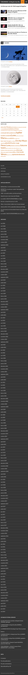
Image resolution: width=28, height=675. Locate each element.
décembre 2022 (4, 334)
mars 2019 (3, 455)
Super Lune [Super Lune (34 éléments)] (19, 148)
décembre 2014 (4, 592)
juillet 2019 (3, 444)
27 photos (10, 61)
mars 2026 (3, 228)
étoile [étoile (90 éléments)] (23, 154)
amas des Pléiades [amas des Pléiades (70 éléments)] (6, 127)
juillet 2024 (3, 282)
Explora (2, 631)
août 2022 (3, 344)
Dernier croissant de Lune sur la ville (9, 201)
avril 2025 (3, 258)
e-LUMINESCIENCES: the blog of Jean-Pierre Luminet (13, 628)
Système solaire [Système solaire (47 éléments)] (4, 150)
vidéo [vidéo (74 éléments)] (13, 152)
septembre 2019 (4, 439)
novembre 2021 (4, 369)
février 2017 (3, 522)
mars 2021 (3, 390)
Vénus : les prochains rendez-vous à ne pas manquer (13, 204)
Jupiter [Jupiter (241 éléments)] (19, 132)
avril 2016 (3, 549)
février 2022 (3, 360)
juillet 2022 (3, 347)
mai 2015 (3, 579)
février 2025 (3, 263)
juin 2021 (3, 382)
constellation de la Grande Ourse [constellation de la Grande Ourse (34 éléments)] (7, 130)
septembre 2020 (4, 406)
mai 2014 (3, 611)
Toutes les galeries (6, 96)
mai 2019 (3, 449)
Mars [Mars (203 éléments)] (3, 138)
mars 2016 (3, 552)
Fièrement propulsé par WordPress (7, 673)
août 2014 (3, 603)
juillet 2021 (3, 379)
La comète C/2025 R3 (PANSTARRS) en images (11, 198)
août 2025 (3, 247)
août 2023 (3, 312)
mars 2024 (3, 293)
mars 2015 (3, 584)
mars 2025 (3, 261)
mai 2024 (3, 288)
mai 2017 (3, 514)
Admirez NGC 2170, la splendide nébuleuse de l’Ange (13, 206)
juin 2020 (3, 414)
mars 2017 (3, 519)
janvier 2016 (4, 557)
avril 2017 (3, 517)
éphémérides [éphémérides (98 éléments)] (16, 154)
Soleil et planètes (5, 174)
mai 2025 (3, 255)
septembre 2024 (4, 277)
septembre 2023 (4, 309)
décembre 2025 (4, 236)
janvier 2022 (4, 363)
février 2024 (3, 296)
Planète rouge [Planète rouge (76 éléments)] (14, 143)
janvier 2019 (4, 460)
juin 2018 (3, 479)
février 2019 (3, 457)
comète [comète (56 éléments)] (4, 129)
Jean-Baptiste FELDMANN (21, 13)
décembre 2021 (4, 366)
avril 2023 (3, 323)
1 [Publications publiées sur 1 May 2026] (17, 106)
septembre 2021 (4, 374)
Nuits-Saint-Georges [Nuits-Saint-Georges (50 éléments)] (6, 141)
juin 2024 (3, 285)
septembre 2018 (4, 471)
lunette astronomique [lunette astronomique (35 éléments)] (19, 135)
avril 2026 (3, 226)
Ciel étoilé (3, 168)
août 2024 (3, 280)
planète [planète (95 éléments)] (7, 143)
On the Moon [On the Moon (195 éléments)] (21, 140)
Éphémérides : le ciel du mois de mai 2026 (10, 186)
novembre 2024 (4, 272)
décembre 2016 (4, 528)
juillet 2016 (3, 541)
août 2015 (3, 571)
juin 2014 (3, 608)
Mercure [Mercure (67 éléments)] (7, 138)
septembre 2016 (4, 536)
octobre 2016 (4, 533)
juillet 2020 (3, 412)
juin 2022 (3, 350)
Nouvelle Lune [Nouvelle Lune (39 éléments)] (16, 138)
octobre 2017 (4, 501)
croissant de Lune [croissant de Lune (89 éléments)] (6, 133)
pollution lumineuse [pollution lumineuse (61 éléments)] (15, 145)
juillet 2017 (3, 509)
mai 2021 (3, 385)
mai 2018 (3, 482)
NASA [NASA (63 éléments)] (12, 138)
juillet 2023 (3, 315)
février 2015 (3, 587)
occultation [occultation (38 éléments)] (13, 141)
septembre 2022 (4, 342)
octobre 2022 (4, 339)
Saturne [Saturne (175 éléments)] (23, 145)
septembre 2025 (4, 245)
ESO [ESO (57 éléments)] (13, 133)
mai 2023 (3, 320)
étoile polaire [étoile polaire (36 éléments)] (3, 156)
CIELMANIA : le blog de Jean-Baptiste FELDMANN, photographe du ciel (11, 2)
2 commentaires (10, 91)
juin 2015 (3, 576)
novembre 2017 (4, 498)
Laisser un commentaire (5, 14)
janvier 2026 (4, 234)
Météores (3, 171)
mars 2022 (3, 358)
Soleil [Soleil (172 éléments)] (3, 148)
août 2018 (3, 474)
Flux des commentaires (6, 663)
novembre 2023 (4, 304)
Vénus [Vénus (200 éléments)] (3, 154)
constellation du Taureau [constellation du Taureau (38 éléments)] (17, 130)
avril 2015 (3, 581)
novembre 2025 (4, 239)
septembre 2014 (4, 600)
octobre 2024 (4, 274)
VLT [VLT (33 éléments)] (16, 152)
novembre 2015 (4, 563)
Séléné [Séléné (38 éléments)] (9, 150)
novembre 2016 (4, 530)
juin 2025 (3, 253)
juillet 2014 (3, 606)
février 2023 (3, 328)
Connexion (3, 658)
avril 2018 (3, 484)
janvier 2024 (4, 298)
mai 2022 (3, 352)
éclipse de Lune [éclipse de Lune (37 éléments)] (9, 154)
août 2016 (3, 538)
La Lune (2, 165)
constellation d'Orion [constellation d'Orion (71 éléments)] (12, 129)
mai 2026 (3, 223)
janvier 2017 (4, 525)
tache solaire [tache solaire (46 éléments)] (13, 150)
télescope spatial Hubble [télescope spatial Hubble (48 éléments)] (6, 152)
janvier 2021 (4, 395)
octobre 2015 (4, 565)
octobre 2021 (4, 371)
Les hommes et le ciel (6, 176)
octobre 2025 (4, 242)
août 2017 (3, 506)
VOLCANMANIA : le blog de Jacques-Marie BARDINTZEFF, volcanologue (11, 647)
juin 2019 (3, 447)
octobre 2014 (4, 598)
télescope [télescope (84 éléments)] (19, 150)
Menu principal (26, 2)
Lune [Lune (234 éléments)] (13, 135)
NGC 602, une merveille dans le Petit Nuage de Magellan (17, 11)
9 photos (10, 86)
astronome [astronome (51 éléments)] (14, 127)
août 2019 (3, 441)
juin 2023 (3, 317)
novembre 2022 (4, 336)
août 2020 (3, 409)
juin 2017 (3, 511)
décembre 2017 (4, 495)
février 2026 (3, 231)
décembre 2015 (4, 560)
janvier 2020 (4, 428)
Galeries (6, 43)
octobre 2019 (4, 436)
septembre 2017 (4, 503)
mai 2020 (3, 417)
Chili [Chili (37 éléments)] (2, 129)
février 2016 (3, 555)
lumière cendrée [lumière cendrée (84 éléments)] (6, 135)
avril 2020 (3, 420)
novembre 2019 (4, 433)
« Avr (2, 117)
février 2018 (3, 490)
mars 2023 (3, 325)
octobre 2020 (4, 404)
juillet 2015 (3, 573)
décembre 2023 (4, 301)
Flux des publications (6, 661)
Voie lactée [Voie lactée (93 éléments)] (20, 152)
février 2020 (3, 425)
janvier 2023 (4, 331)
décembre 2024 (4, 269)
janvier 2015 (4, 590)
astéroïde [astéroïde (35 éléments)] (18, 127)
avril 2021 (3, 387)
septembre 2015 (4, 568)
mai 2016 (3, 546)
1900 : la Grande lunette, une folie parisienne (11, 193)
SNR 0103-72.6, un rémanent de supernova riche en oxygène (16, 18)
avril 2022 (3, 355)
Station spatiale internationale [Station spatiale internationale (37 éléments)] (11, 148)
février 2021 (3, 393)
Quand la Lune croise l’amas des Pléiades (10, 196)
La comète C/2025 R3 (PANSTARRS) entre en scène (12, 213)
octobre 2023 (4, 307)
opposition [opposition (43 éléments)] (3, 143)
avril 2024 (3, 290)
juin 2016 (3, 544)
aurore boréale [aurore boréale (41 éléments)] (23, 127)
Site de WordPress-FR (6, 666)
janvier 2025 (4, 266)
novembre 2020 (4, 401)
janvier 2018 (4, 493)
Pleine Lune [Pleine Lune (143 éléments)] (5, 145)
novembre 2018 (4, 466)
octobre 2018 (4, 468)
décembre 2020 (4, 398)
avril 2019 (3, 452)
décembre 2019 (4, 431)
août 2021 (3, 377)
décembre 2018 (4, 463)
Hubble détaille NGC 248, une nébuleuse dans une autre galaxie (16, 25)
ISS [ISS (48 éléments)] (15, 133)
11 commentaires (5, 67)
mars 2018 (3, 487)
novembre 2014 (4, 595)
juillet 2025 (3, 250)
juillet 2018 (3, 476)
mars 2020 (3, 422)
